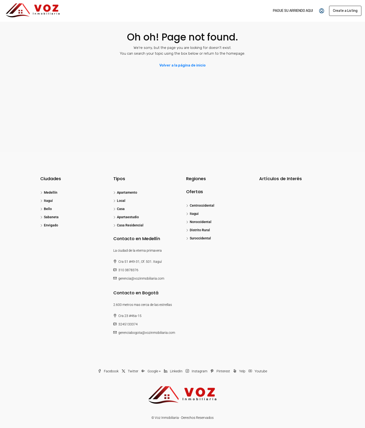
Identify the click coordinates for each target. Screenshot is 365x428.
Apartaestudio (128, 217)
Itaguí (48, 201)
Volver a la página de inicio (182, 65)
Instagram (197, 371)
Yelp (239, 371)
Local (121, 201)
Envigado (51, 225)
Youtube (258, 371)
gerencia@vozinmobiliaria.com (141, 278)
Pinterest (220, 371)
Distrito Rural (200, 230)
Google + (152, 371)
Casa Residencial (130, 225)
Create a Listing (345, 11)
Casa (121, 209)
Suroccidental (200, 238)
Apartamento (127, 192)
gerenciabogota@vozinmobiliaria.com (146, 333)
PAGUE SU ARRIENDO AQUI (293, 11)
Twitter (130, 371)
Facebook (108, 371)
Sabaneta (51, 217)
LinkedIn (173, 371)
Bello (48, 209)
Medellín (50, 192)
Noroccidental (200, 222)
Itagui (194, 214)
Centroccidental (202, 205)
